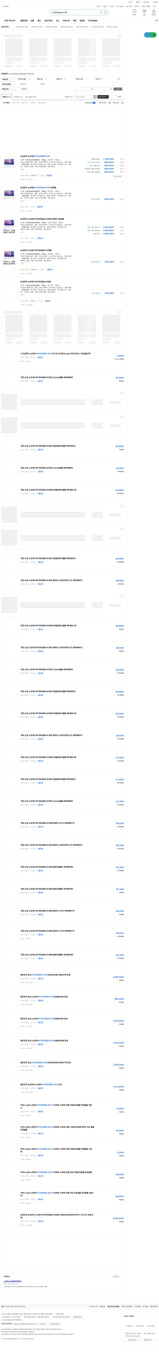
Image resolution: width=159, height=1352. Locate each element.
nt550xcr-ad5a (51, 27)
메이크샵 (155, 2)
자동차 (98, 6)
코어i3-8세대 (43, 162)
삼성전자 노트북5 (35, 156)
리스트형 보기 (111, 96)
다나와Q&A (92, 20)
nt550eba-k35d (22, 27)
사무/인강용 (42, 166)
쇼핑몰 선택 (68, 97)
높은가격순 (24, 103)
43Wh (31, 166)
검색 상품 (30, 97)
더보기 (155, 6)
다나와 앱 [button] (5, 6)
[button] (134, 13)
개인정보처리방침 (113, 1306)
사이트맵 (137, 1306)
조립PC (105, 6)
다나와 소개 (93, 1306)
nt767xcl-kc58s (82, 27)
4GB (34, 164)
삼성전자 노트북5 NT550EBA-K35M (36, 250)
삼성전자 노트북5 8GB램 (38, 187)
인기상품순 (6, 103)
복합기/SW (79, 79)
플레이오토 (146, 2)
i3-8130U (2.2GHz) (56, 162)
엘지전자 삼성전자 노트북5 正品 (41, 1084)
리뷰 (74, 20)
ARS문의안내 (147, 1340)
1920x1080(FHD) (26, 162)
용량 (48, 164)
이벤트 (143, 6)
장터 (39, 20)
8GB (34, 196)
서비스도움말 (150, 1326)
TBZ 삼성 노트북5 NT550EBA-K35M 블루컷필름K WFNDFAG (46, 867)
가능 (44, 164)
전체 (6, 97)
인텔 (35, 162)
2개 (65, 164)
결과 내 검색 (102, 97)
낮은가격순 (15, 103)
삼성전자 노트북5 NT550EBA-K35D (35, 282)
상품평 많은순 (42, 103)
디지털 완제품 (21, 79)
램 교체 (40, 164)
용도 (36, 166)
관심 (42, 175)
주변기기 (98, 79)
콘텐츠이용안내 (54, 1324)
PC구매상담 (119, 6)
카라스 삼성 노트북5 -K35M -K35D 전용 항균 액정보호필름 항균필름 (56, 1172)
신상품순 (33, 103)
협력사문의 (154, 1306)
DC (21, 166)
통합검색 (23, 20)
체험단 (148, 6)
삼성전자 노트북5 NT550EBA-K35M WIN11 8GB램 (42, 219)
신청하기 (115, 1276)
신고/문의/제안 (140, 1326)
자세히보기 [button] (43, 1324)
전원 (69, 164)
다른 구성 (117, 176)
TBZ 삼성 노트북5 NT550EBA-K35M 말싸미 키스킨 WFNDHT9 (47, 823)
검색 (118, 89)
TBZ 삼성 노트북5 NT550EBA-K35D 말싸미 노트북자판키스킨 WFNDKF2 (51, 580)
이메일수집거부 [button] (132, 1340)
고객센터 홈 (129, 1326)
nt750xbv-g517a (97, 27)
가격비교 (18, 97)
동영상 (82, 20)
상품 (32, 20)
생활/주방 (40, 79)
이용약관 (102, 1306)
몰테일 (138, 2)
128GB (53, 290)
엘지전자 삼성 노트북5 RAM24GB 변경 (44, 1040)
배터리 (26, 166)
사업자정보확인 (77, 1317)
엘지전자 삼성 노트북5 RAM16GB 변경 (44, 997)
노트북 (22, 160)
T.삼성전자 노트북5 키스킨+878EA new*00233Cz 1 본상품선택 (55, 353)
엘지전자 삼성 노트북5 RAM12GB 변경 (43, 1019)
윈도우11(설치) (52, 223)
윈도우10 (50, 160)
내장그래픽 (67, 162)
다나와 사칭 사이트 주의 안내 (15, 1306)
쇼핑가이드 (48, 20)
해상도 (57, 160)
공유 (155, 20)
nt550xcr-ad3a (37, 27)
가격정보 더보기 (115, 159)
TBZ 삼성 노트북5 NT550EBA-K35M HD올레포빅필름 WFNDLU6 (48, 490)
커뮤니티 (136, 6)
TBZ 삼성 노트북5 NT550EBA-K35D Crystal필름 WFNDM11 (46, 377)
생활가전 (59, 79)
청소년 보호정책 (126, 1306)
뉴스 (58, 20)
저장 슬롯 (60, 164)
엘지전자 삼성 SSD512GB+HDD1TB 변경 (45, 975)
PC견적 (111, 6)
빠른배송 (23, 89)
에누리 (130, 2)
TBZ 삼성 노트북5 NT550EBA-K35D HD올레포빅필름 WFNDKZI (47, 446)
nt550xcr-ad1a (112, 27)
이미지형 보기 (114, 96)
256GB (53, 164)
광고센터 (145, 1306)
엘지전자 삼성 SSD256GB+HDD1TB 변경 (45, 1062)
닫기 (22, 169)
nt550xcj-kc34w (66, 27)
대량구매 (49, 175)
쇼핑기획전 (129, 6)
